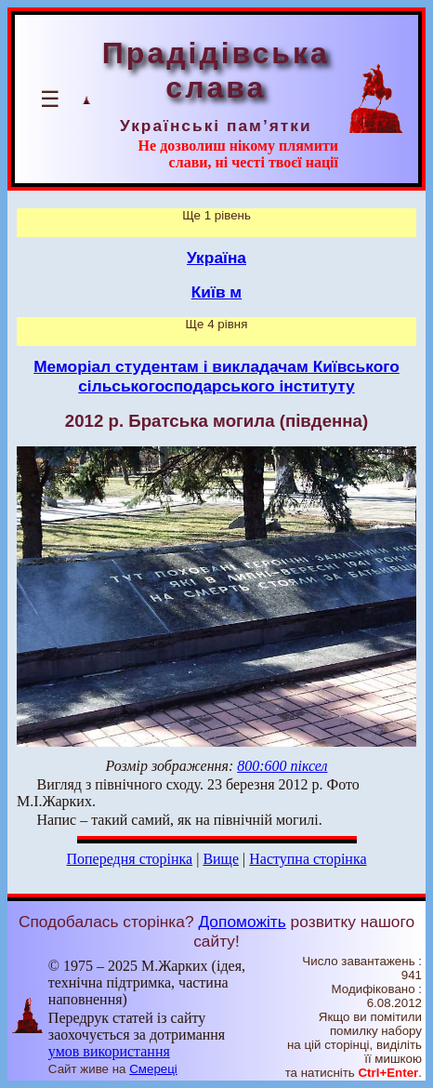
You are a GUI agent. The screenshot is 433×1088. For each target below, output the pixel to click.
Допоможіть (241, 921)
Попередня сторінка (129, 859)
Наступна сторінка (307, 859)
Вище (221, 859)
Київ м (216, 292)
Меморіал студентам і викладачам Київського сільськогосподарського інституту (216, 376)
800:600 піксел (282, 766)
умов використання (109, 1051)
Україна (216, 257)
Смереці (153, 1069)
